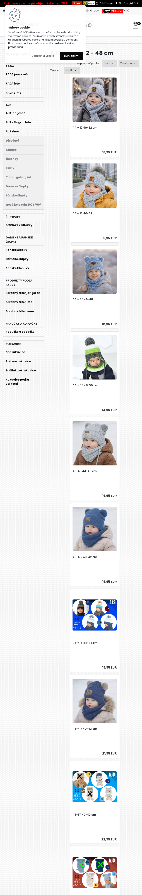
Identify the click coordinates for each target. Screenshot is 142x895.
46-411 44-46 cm (66, 299)
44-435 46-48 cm (67, 213)
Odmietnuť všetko (43, 56)
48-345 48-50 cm (111, 729)
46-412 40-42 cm (110, 299)
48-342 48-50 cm (66, 729)
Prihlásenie (106, 3)
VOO (115, 11)
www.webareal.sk (86, 891)
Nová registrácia (129, 3)
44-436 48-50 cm (111, 213)
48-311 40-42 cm (66, 471)
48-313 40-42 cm (110, 471)
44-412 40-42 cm (66, 128)
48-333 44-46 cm (111, 557)
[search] (89, 26)
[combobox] (109, 63)
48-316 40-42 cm (66, 557)
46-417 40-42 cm (110, 385)
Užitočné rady (89, 10)
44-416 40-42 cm (110, 128)
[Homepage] (4, 10)
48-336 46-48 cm (66, 643)
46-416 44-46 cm (66, 385)
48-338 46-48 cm (111, 643)
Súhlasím (71, 56)
